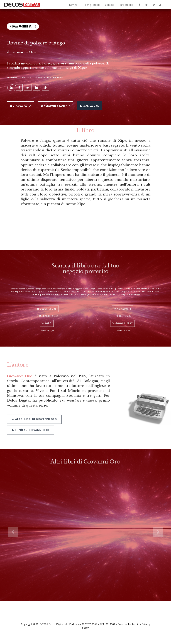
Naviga (74, 4)
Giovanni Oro (23, 52)
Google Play (123, 319)
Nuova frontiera (20, 26)
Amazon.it (122, 305)
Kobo (47, 319)
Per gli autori (92, 4)
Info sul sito (126, 4)
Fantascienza (55, 77)
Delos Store (47, 305)
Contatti (109, 4)
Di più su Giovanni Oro (30, 425)
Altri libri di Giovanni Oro (34, 415)
